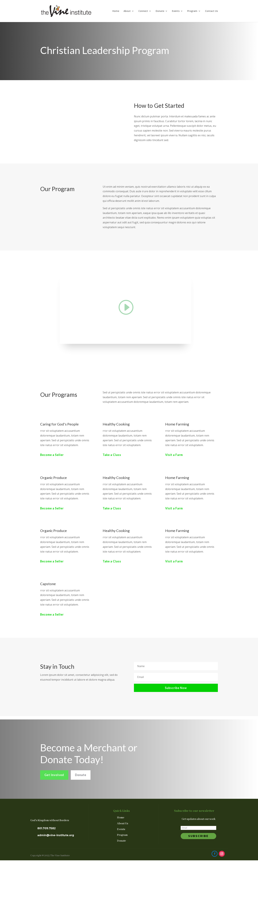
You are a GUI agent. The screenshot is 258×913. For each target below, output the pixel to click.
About (127, 11)
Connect (143, 11)
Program (192, 11)
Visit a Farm (174, 455)
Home (115, 11)
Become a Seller (52, 455)
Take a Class (112, 455)
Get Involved (54, 781)
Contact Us (211, 11)
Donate (160, 11)
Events (176, 11)
